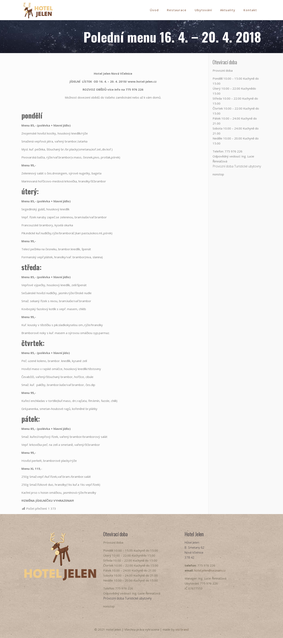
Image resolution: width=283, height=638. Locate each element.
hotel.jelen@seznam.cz (210, 570)
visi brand (182, 629)
